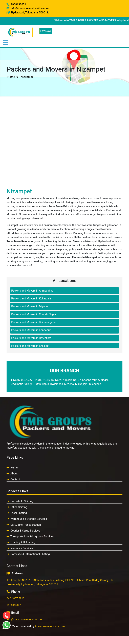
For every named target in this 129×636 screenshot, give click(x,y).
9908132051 (16, 4)
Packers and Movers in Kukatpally (31, 298)
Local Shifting (17, 513)
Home (12, 76)
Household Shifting (20, 501)
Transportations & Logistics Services (30, 536)
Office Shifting (17, 507)
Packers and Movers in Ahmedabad (32, 290)
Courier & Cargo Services (23, 530)
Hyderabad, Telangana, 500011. (28, 12)
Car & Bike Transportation (24, 524)
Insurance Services (20, 548)
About (12, 473)
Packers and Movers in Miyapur (30, 306)
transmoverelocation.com (50, 626)
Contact (13, 479)
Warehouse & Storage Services (27, 518)
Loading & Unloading (21, 542)
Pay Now (45, 31)
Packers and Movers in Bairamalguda (33, 322)
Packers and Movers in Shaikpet (30, 345)
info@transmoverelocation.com (28, 8)
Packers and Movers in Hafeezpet (31, 338)
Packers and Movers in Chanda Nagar (33, 314)
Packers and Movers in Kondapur (31, 330)
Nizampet (27, 76)
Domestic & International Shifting (28, 554)
